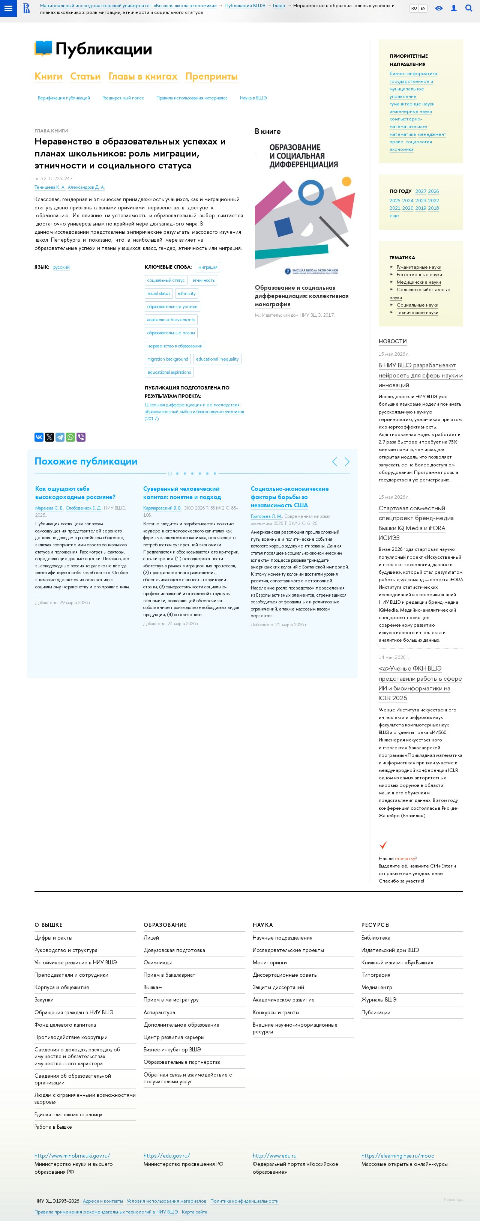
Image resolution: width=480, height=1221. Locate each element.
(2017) (194, 412)
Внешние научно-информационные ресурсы (295, 1028)
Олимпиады (158, 962)
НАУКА (263, 924)
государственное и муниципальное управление (411, 88)
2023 (421, 200)
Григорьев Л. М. (266, 516)
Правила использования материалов (192, 98)
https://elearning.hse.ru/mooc (398, 1155)
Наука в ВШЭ (253, 98)
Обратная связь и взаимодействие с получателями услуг (188, 1078)
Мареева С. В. (49, 508)
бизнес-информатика (413, 73)
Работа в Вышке (53, 1126)
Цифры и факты (53, 937)
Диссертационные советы (285, 974)
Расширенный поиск (123, 98)
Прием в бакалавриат (170, 974)
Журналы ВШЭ (379, 999)
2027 (421, 191)
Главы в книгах (143, 76)
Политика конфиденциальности (244, 1201)
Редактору (453, 1199)
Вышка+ (153, 987)
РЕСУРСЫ (376, 924)
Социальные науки (417, 304)
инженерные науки (411, 111)
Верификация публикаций (64, 98)
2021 (395, 208)
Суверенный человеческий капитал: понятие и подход (182, 492)
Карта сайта (194, 1212)
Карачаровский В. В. (162, 508)
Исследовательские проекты (288, 949)
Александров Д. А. (86, 187)
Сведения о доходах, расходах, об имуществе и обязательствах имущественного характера (77, 1056)
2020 (408, 208)
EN (423, 8)
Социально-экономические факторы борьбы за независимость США (290, 496)
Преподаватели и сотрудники (71, 974)
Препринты (211, 76)
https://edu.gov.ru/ (167, 1155)
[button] (170, 473)
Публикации (103, 48)
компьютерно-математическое (408, 122)
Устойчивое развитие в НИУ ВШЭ (75, 962)
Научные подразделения (282, 937)
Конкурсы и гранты (276, 1012)
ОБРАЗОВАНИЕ (165, 924)
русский (61, 267)
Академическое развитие (284, 999)
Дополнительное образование (181, 1024)
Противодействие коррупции (71, 1037)
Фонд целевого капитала (65, 1024)
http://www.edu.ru (275, 1155)
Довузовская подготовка (174, 949)
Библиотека (376, 937)
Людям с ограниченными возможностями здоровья (85, 1098)
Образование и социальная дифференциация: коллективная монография (302, 295)
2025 (395, 200)
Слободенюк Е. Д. (84, 508)
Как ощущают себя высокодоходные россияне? (75, 492)
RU (414, 8)
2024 (408, 200)
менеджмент (432, 134)
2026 (433, 191)
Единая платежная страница (68, 1114)
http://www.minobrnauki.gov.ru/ (72, 1155)
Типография (376, 974)
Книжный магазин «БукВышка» (398, 962)
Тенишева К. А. (50, 187)
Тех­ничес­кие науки (417, 312)
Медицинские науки (419, 281)
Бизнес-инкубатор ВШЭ (172, 1049)
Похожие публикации (86, 461)
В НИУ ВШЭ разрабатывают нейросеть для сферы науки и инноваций (421, 375)
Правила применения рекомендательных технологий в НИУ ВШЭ (106, 1212)
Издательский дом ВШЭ (390, 949)
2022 (433, 200)
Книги (48, 76)
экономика (402, 149)
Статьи (85, 76)
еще (394, 215)
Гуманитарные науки (419, 266)
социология (418, 141)
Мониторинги (270, 962)
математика (403, 134)
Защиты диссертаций (278, 987)
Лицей (151, 937)
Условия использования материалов (167, 1201)
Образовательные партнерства (182, 1061)
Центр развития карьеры (174, 1037)
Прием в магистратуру (171, 999)
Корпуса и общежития (61, 987)
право (397, 141)
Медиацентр (377, 987)
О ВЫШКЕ (48, 924)
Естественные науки (419, 274)
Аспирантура (159, 1012)
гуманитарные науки (412, 103)
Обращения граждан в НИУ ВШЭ (74, 1012)
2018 (433, 208)
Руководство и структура (66, 949)
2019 (421, 208)
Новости (393, 341)
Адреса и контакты (103, 1201)
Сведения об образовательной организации (72, 1079)
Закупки (44, 999)
